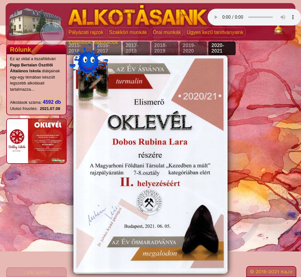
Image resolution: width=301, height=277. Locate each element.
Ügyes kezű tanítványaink (215, 32)
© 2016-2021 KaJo (271, 272)
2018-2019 (160, 48)
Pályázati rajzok (85, 32)
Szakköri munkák (128, 32)
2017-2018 (132, 48)
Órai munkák (167, 32)
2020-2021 (217, 48)
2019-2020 (189, 48)
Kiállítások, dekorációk (93, 42)
